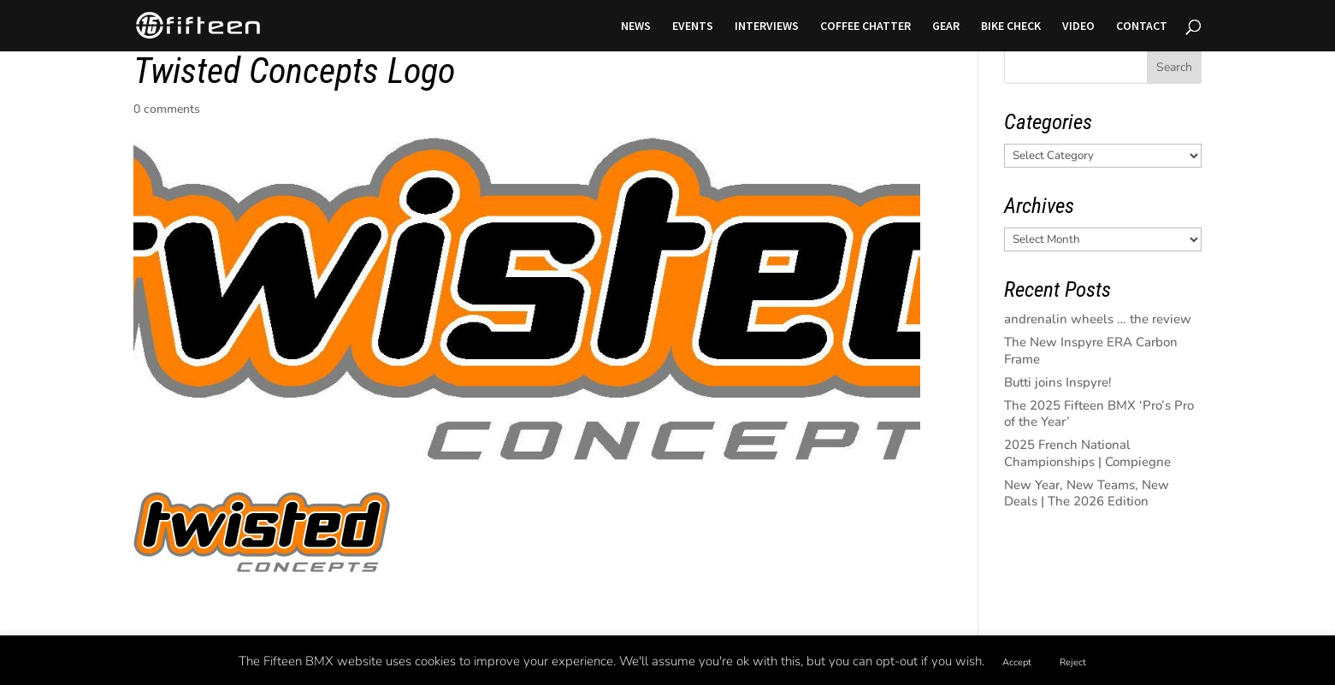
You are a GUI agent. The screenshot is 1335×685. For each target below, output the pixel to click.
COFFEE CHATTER (865, 26)
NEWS (636, 26)
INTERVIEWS (767, 26)
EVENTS (692, 26)
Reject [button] (1073, 662)
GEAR (946, 26)
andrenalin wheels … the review (1097, 319)
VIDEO (1078, 26)
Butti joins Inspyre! (1058, 382)
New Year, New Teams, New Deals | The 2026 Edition (1086, 493)
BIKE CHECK (1011, 26)
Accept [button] (1016, 662)
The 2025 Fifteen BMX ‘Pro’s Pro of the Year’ (1099, 414)
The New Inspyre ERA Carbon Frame (1091, 351)
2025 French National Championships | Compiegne (1087, 453)
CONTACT (1141, 26)
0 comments (166, 109)
